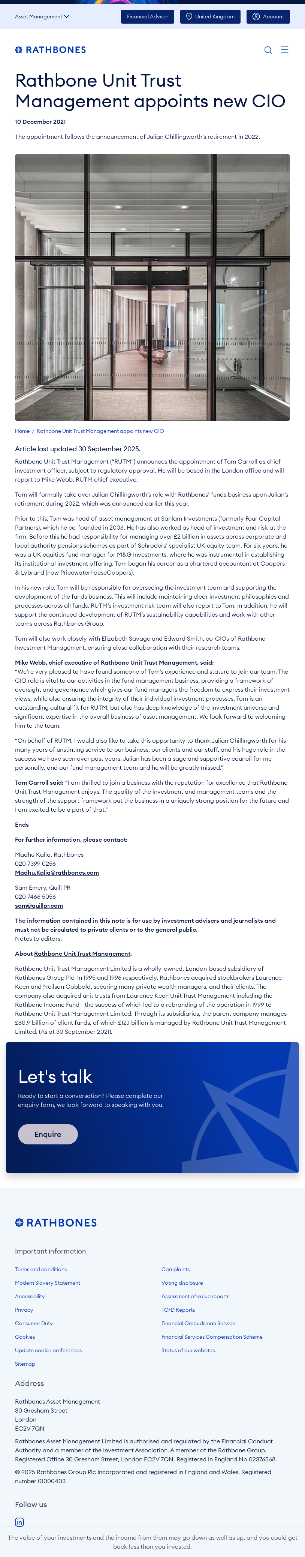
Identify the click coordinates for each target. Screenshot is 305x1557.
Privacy (24, 1309)
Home (22, 431)
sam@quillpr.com (39, 905)
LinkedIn (19, 1522)
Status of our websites (188, 1350)
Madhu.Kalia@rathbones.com (57, 872)
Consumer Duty (34, 1323)
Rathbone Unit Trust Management (82, 953)
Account (273, 16)
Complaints (175, 1269)
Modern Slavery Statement (47, 1282)
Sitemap (25, 1363)
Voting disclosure (182, 1282)
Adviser (147, 16)
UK (215, 16)
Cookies (25, 1336)
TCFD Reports (178, 1309)
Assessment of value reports (195, 1296)
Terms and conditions (41, 1269)
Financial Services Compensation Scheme (212, 1336)
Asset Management (38, 16)
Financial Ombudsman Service (198, 1323)
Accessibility (30, 1296)
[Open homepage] (56, 1224)
